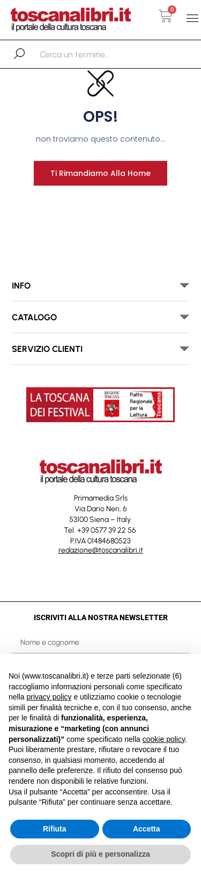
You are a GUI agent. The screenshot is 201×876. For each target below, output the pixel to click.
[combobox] (95, 54)
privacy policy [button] (48, 697)
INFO (21, 286)
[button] (192, 18)
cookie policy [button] (164, 739)
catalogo (34, 317)
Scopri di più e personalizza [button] (100, 854)
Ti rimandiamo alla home (100, 173)
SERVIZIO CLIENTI (47, 349)
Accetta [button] (146, 829)
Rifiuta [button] (54, 829)
